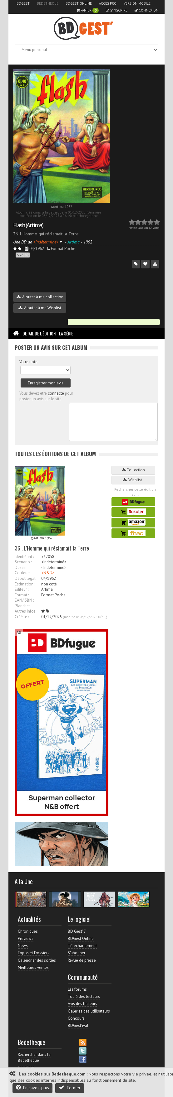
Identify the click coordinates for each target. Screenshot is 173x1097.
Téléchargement (82, 945)
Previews (25, 938)
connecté (56, 393)
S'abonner (76, 952)
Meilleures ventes (33, 967)
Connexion (146, 10)
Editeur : (21, 589)
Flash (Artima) (28, 225)
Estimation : (25, 584)
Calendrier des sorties (37, 960)
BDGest (23, 3)
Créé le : (22, 616)
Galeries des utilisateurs (89, 1011)
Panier (88, 10)
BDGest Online (79, 3)
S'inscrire (116, 10)
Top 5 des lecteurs (84, 996)
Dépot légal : (26, 578)
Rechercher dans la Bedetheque (34, 1057)
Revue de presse (82, 960)
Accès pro (107, 3)
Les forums (77, 989)
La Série (66, 333)
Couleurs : (23, 572)
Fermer (70, 1087)
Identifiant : (24, 556)
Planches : (23, 606)
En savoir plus (32, 1087)
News (23, 945)
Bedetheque (47, 3)
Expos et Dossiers (33, 952)
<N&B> (47, 572)
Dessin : (21, 567)
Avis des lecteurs (82, 1003)
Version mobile (137, 3)
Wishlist (133, 480)
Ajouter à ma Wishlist (39, 307)
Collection (133, 470)
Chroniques (28, 931)
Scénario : (23, 562)
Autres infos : (26, 611)
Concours (76, 1018)
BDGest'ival (78, 1025)
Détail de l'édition (39, 333)
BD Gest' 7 (77, 931)
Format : (22, 595)
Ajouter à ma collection (40, 297)
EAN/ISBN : (24, 600)
